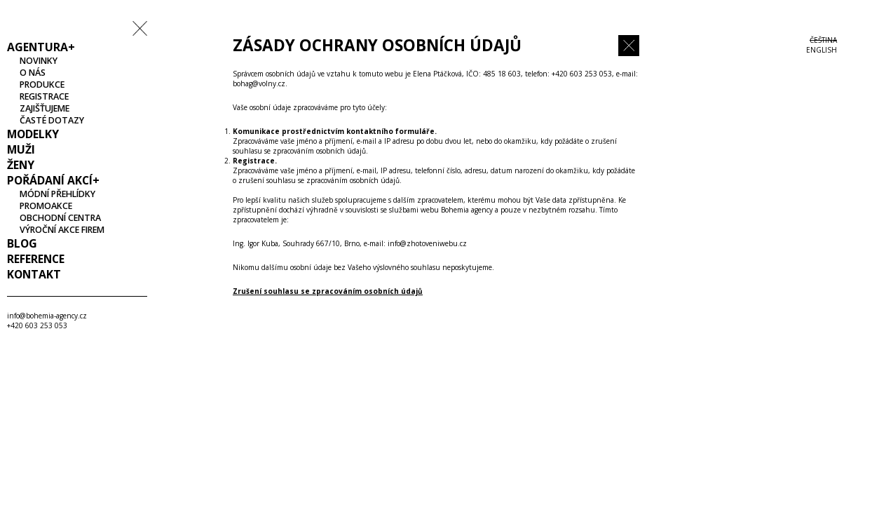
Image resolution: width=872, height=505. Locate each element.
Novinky (38, 61)
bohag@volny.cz (259, 83)
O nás (33, 73)
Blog (22, 243)
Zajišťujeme (44, 108)
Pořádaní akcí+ (53, 180)
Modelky (33, 134)
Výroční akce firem (62, 230)
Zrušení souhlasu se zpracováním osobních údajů (328, 291)
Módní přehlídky (57, 194)
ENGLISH (821, 50)
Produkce (42, 84)
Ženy (20, 165)
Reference (35, 259)
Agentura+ (41, 47)
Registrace (44, 96)
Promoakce (46, 206)
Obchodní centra (60, 218)
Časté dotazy (52, 120)
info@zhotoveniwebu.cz (427, 243)
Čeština (823, 40)
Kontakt (34, 274)
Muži (21, 149)
